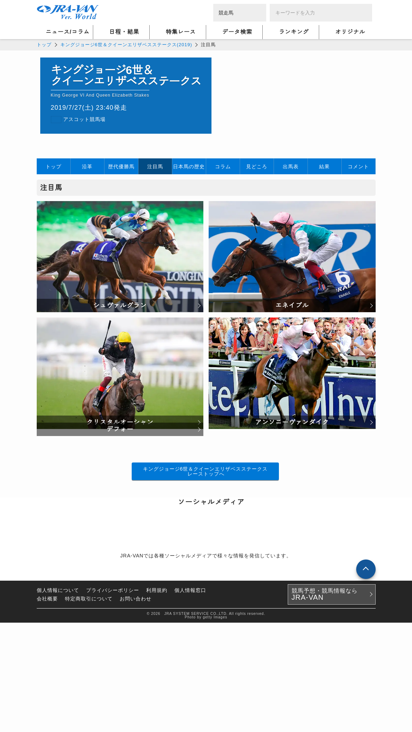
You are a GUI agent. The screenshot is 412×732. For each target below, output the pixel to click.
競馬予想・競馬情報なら (325, 704)
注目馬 (155, 166)
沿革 (87, 166)
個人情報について (58, 699)
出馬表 (291, 166)
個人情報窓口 (190, 699)
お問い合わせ (135, 708)
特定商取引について (89, 708)
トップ (44, 44)
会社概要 (47, 708)
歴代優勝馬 (121, 166)
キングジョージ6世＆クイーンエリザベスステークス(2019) (126, 44)
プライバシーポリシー (112, 699)
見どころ (256, 166)
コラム (223, 166)
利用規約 (156, 699)
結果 (324, 166)
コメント (358, 166)
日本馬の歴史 (189, 166)
